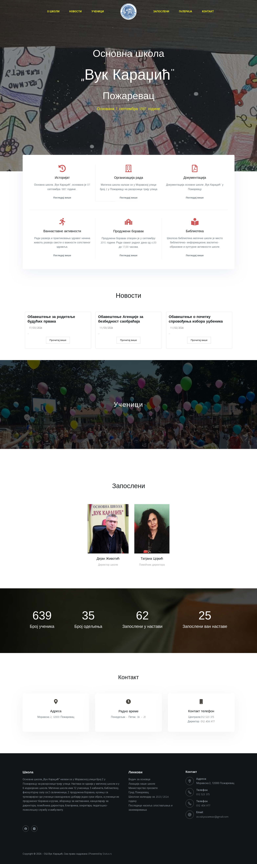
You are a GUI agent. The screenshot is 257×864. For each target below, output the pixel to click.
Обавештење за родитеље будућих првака (51, 355)
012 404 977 (203, 805)
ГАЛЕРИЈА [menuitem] (185, 11)
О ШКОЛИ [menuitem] (53, 11)
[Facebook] (26, 828)
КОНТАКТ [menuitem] (208, 11)
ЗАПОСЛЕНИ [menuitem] (161, 11)
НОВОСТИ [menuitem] (75, 11)
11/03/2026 (106, 364)
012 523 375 (203, 794)
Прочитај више (57, 376)
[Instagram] (34, 828)
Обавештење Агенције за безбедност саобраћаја (120, 355)
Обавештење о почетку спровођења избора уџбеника (196, 355)
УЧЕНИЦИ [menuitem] (97, 11)
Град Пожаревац (139, 792)
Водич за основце (139, 779)
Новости (128, 306)
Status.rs (107, 853)
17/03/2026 (35, 364)
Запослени (128, 492)
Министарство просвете (143, 788)
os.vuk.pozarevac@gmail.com (212, 816)
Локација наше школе (142, 783)
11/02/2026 (177, 364)
